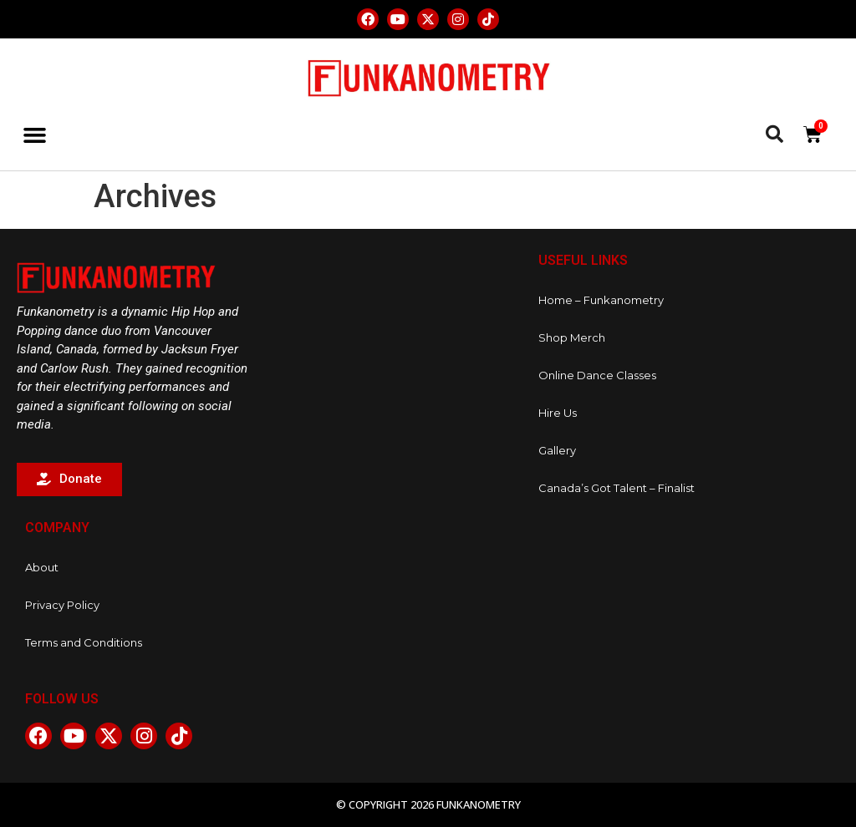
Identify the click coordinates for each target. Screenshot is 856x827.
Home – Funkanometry (601, 300)
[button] (35, 135)
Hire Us (557, 412)
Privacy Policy (62, 604)
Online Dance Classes (597, 375)
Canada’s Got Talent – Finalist (616, 488)
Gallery (557, 450)
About (42, 567)
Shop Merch (571, 337)
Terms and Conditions (83, 642)
